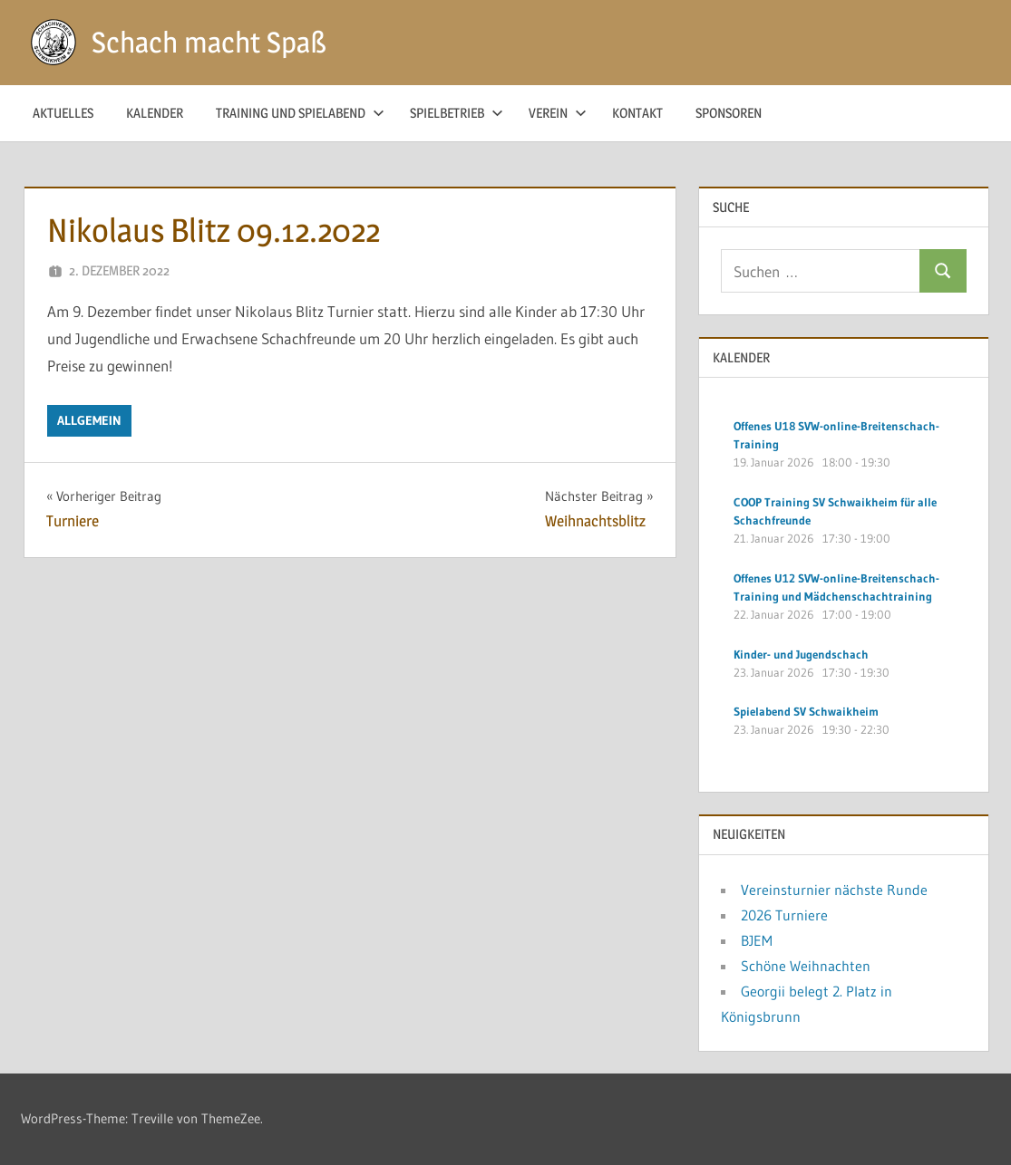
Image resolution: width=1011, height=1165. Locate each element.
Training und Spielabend (300, 112)
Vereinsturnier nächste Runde (834, 890)
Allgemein (89, 420)
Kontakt (637, 112)
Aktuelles (63, 112)
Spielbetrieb (456, 112)
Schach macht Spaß (209, 42)
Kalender (154, 112)
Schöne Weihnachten (805, 966)
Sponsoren (728, 112)
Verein (558, 112)
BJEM (757, 940)
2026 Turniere (784, 915)
